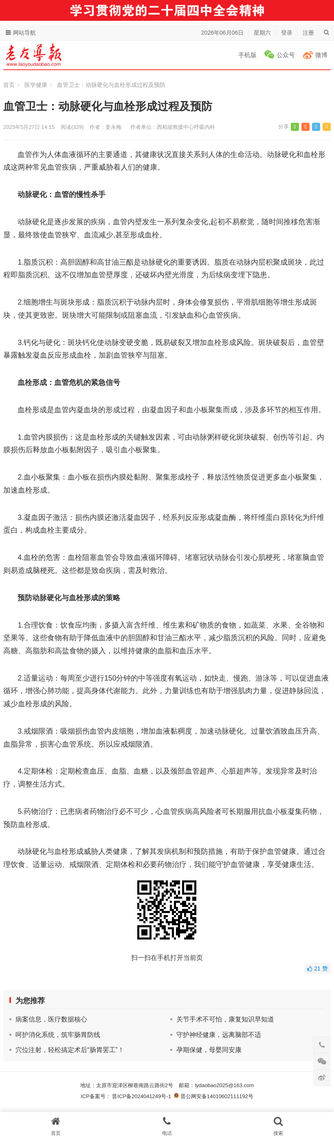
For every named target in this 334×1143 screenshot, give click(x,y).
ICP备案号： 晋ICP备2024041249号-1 (127, 1096)
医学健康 (35, 85)
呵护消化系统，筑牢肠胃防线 (57, 1034)
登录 (286, 32)
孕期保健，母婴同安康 (209, 1049)
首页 (9, 85)
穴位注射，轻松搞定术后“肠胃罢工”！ (69, 1049)
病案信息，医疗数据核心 (51, 1019)
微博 (321, 54)
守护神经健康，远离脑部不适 (218, 1034)
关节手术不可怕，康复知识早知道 (225, 1019)
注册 (308, 32)
